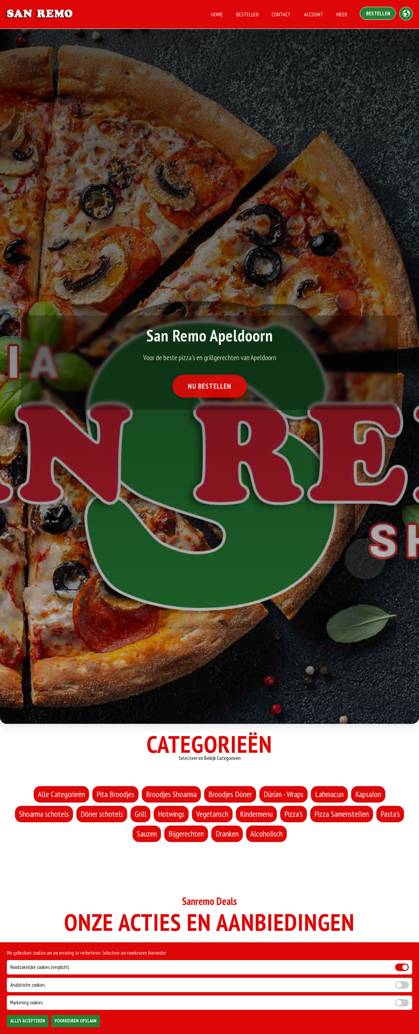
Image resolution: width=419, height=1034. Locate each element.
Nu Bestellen (209, 388)
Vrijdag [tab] (270, 957)
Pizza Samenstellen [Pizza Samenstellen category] (341, 814)
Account (313, 14)
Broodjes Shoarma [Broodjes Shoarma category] (171, 794)
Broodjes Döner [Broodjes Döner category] (230, 794)
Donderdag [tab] (227, 957)
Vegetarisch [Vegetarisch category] (212, 814)
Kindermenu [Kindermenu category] (256, 814)
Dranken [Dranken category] (227, 833)
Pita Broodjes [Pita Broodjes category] (115, 794)
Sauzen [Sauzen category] (147, 833)
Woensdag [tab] (181, 957)
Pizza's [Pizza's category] (293, 814)
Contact (281, 14)
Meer (341, 14)
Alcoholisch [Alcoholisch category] (266, 833)
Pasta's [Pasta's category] (390, 814)
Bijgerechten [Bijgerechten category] (186, 833)
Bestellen (247, 14)
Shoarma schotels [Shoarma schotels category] (44, 814)
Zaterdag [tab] (311, 957)
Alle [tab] (63, 957)
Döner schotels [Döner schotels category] (101, 814)
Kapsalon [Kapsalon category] (368, 794)
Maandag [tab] (99, 957)
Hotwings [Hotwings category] (171, 814)
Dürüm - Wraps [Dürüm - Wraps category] (283, 794)
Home (217, 14)
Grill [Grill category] (140, 814)
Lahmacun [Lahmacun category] (329, 794)
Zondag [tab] (352, 957)
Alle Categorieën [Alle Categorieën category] (61, 794)
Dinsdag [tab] (139, 957)
